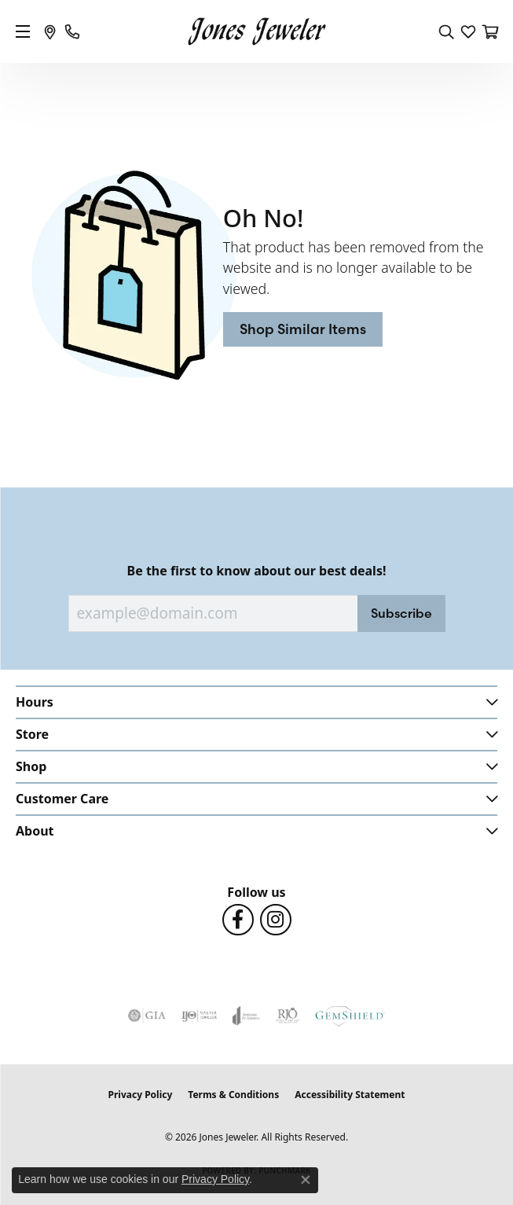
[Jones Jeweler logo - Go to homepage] (256, 32)
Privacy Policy (140, 1094)
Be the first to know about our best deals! (257, 571)
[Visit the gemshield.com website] (349, 1015)
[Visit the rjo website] (287, 1015)
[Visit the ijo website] (199, 1015)
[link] (50, 31)
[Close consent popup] (305, 1180)
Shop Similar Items (303, 329)
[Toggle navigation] (23, 31)
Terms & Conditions (233, 1094)
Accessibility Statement (350, 1094)
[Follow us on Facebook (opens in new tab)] (238, 919)
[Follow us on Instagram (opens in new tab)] (275, 919)
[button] (446, 31)
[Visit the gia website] (147, 1015)
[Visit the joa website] (246, 1015)
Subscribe (401, 613)
